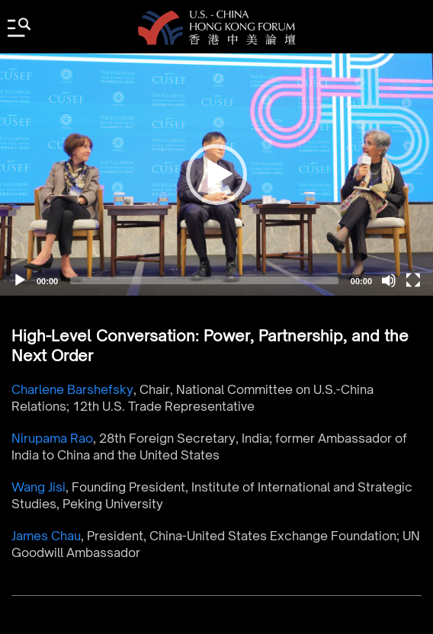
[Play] (19, 280)
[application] (216, 174)
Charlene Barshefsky (72, 389)
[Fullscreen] (413, 280)
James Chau (46, 535)
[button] (216, 174)
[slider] (204, 280)
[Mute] (388, 280)
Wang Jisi (38, 487)
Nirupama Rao (52, 438)
